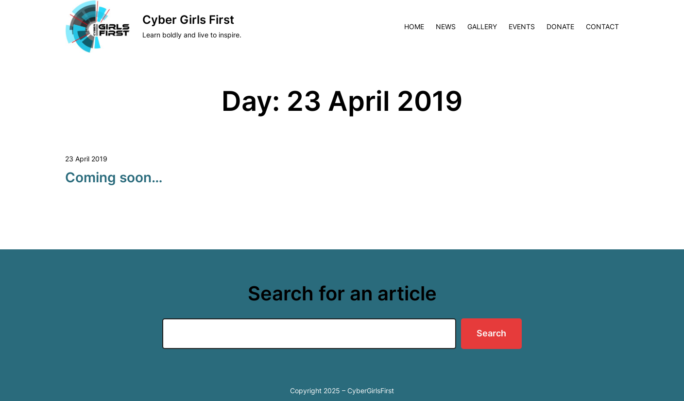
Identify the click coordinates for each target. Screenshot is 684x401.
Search (491, 333)
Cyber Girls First (188, 20)
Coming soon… (114, 177)
